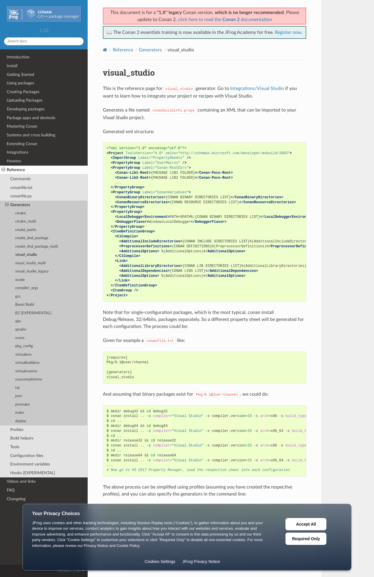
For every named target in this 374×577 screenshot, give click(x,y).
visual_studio (26, 255)
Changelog (16, 499)
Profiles (16, 429)
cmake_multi (25, 221)
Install (12, 66)
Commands (20, 179)
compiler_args (26, 288)
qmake (20, 329)
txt (17, 388)
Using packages (20, 83)
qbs (18, 321)
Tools (14, 447)
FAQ (11, 490)
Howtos (14, 161)
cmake (20, 213)
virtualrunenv (26, 371)
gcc (18, 296)
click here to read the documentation (225, 19)
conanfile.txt (21, 187)
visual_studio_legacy (32, 271)
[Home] (105, 49)
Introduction (18, 57)
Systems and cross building (31, 135)
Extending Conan (22, 144)
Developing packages (25, 109)
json (18, 396)
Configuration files (26, 455)
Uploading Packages (24, 100)
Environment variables (30, 464)
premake (22, 404)
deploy (20, 421)
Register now (288, 32)
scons (20, 338)
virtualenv (23, 355)
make (19, 413)
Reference (13, 170)
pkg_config (24, 346)
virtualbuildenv (27, 363)
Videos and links (21, 481)
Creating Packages (23, 92)
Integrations (17, 152)
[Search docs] (44, 41)
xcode (20, 280)
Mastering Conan (22, 126)
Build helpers (21, 438)
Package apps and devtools (31, 118)
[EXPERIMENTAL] (33, 313)
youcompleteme (28, 379)
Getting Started (20, 74)
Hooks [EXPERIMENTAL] (32, 473)
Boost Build (24, 305)
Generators (17, 205)
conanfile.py (21, 196)
